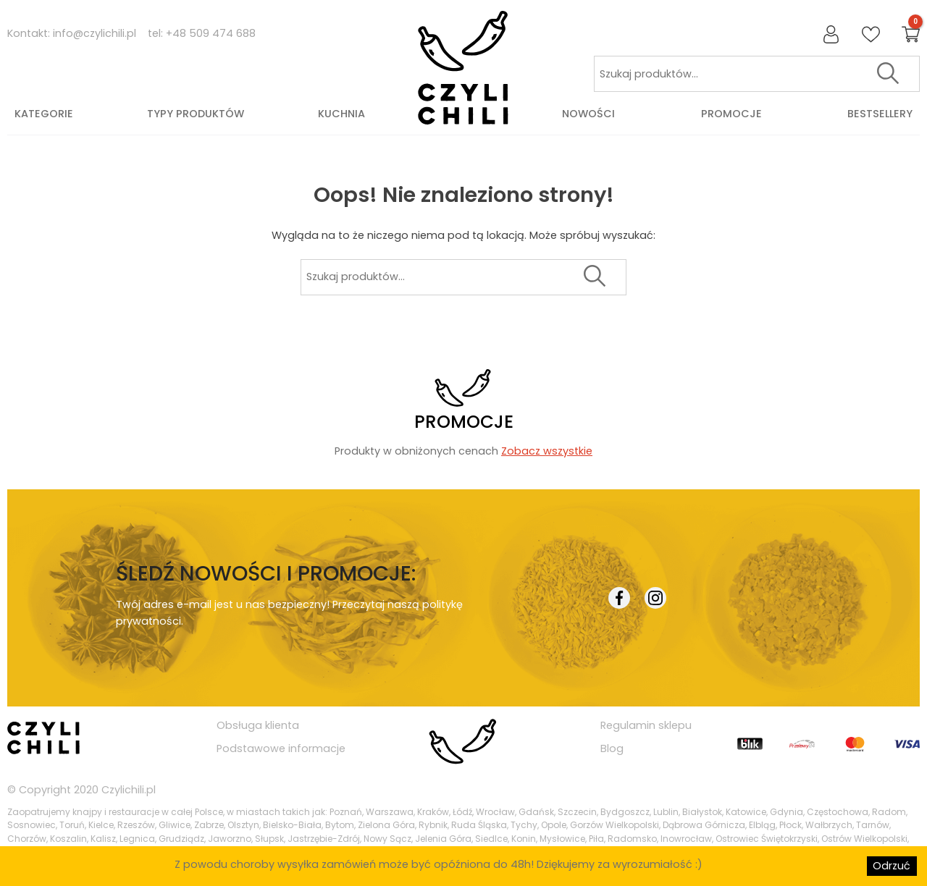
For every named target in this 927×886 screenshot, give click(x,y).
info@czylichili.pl (94, 33)
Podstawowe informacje (281, 748)
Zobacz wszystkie (546, 451)
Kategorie (43, 113)
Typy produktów (195, 113)
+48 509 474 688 (211, 33)
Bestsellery (880, 113)
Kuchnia (341, 113)
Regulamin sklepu (646, 725)
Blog (612, 748)
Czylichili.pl (128, 789)
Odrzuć (891, 865)
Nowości (588, 113)
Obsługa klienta (258, 725)
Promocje (731, 113)
